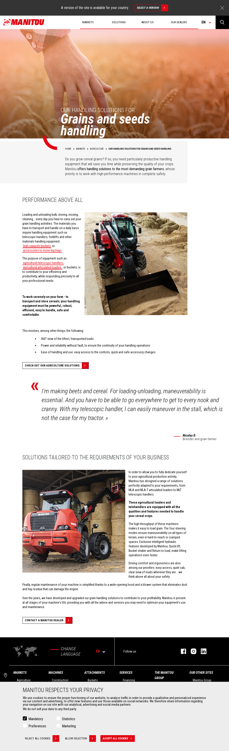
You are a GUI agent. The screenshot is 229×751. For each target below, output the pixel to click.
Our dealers (179, 22)
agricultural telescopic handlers (43, 263)
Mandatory (35, 719)
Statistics (68, 719)
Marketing (69, 726)
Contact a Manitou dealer (48, 620)
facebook (181, 651)
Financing (129, 680)
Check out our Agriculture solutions (57, 365)
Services (125, 673)
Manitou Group (202, 680)
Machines (56, 673)
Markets (20, 673)
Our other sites (201, 673)
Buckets (93, 680)
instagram (191, 651)
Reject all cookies (42, 738)
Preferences (37, 726)
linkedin (201, 651)
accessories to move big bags (42, 250)
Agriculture (24, 680)
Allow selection (80, 738)
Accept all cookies (119, 738)
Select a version (152, 8)
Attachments (94, 673)
